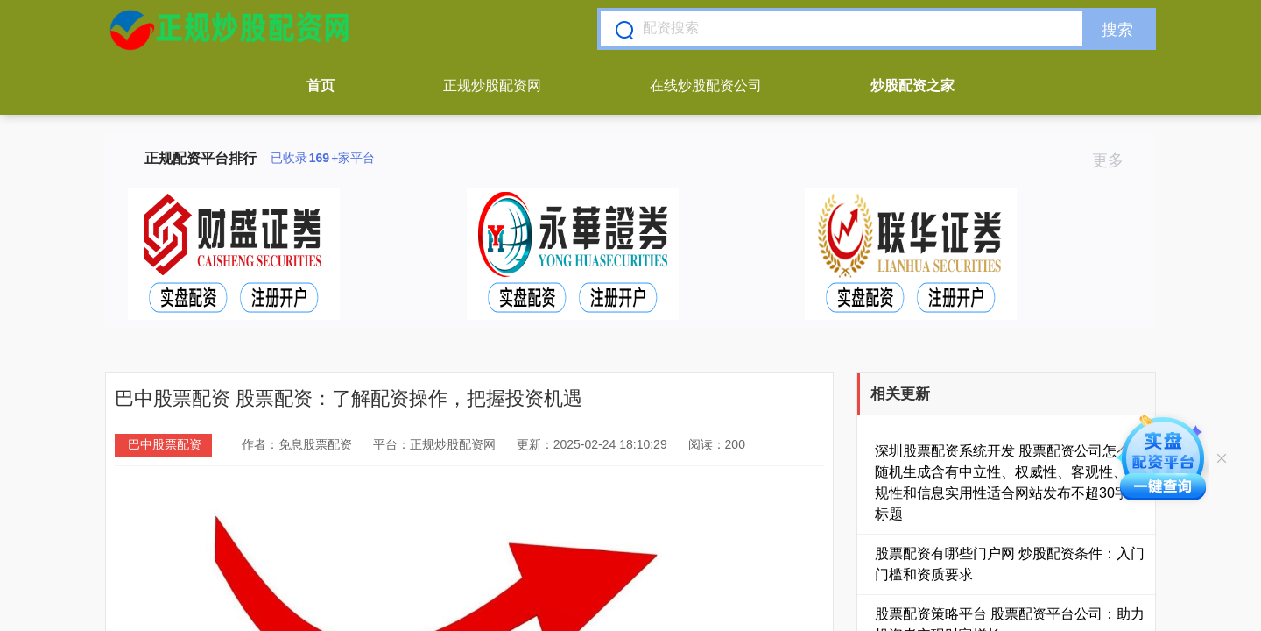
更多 (1115, 160)
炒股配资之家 (912, 85)
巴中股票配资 (164, 444)
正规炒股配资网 (492, 85)
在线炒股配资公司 (706, 85)
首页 (320, 85)
